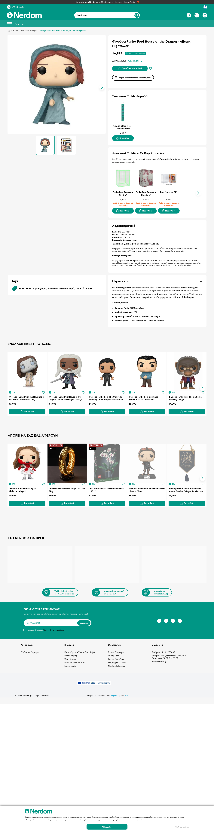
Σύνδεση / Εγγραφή (30, 650)
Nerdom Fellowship (116, 664)
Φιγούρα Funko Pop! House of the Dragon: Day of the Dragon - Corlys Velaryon (65, 396)
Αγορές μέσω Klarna (117, 660)
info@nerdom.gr (159, 659)
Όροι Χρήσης (70, 657)
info (124, 693)
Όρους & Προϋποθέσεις (54, 628)
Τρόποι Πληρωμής (116, 650)
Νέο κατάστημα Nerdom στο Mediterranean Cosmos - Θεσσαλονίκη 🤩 (107, 2)
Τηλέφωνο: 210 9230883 (163, 650)
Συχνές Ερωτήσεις (116, 657)
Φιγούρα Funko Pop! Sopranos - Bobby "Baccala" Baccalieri (144, 396)
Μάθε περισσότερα (182, 827)
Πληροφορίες (70, 653)
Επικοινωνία (70, 664)
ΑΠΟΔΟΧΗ (107, 827)
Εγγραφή (84, 621)
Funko (15, 31)
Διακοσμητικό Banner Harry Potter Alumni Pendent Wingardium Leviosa (186, 487)
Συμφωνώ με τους (46, 628)
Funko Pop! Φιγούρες (29, 31)
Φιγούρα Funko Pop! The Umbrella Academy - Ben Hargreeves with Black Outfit (106, 396)
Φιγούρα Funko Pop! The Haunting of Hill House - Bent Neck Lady (27, 396)
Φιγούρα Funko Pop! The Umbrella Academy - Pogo (185, 396)
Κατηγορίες (16, 23)
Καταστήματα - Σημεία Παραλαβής (80, 650)
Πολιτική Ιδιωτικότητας (74, 660)
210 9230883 (18, 7)
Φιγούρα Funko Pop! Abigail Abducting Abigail (22, 487)
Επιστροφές (113, 653)
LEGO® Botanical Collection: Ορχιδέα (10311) (106, 487)
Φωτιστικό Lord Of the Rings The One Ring (67, 487)
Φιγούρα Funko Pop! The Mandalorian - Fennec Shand (142, 487)
